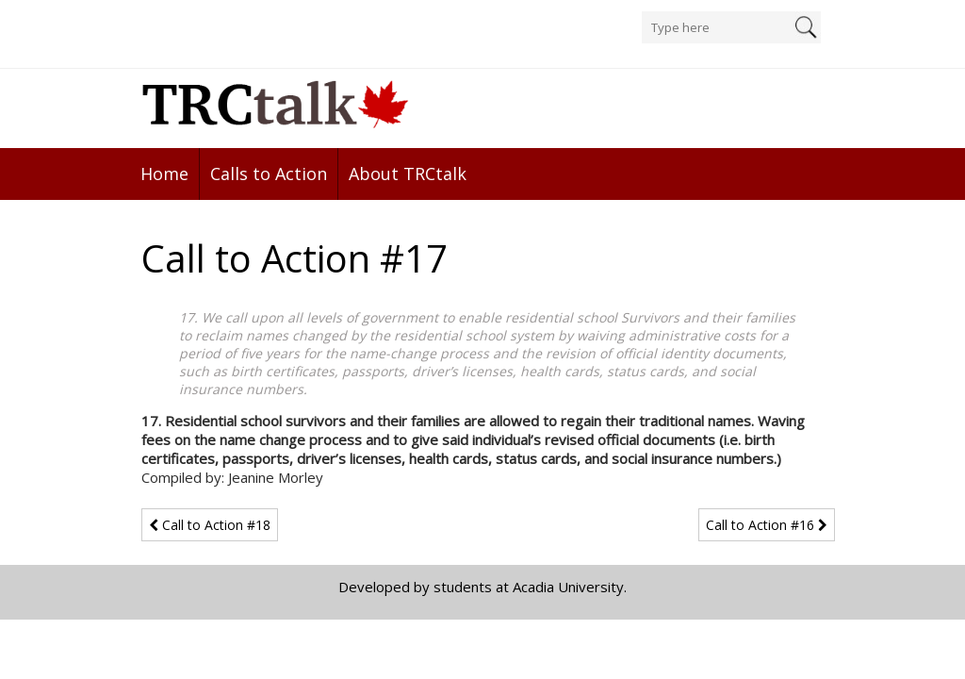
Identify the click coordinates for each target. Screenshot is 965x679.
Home (164, 173)
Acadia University (568, 586)
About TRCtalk (407, 173)
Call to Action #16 (766, 525)
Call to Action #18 (209, 525)
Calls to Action (268, 173)
